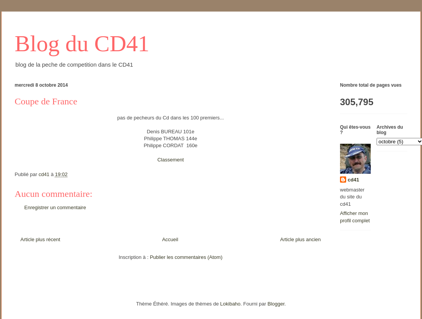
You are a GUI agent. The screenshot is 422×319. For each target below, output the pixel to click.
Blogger (276, 304)
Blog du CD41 (82, 43)
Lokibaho (230, 304)
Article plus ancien (300, 239)
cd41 (353, 180)
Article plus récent (40, 239)
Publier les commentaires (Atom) (186, 257)
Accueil (170, 239)
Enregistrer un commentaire (55, 207)
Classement (170, 160)
